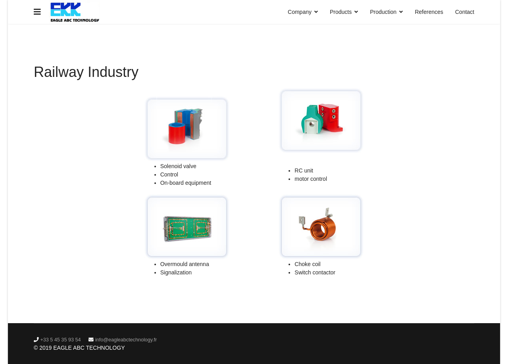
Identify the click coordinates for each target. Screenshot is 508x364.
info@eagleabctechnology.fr (126, 340)
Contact (464, 12)
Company (300, 12)
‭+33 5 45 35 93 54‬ (60, 340)
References (429, 12)
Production (383, 12)
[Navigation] (37, 12)
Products (341, 12)
